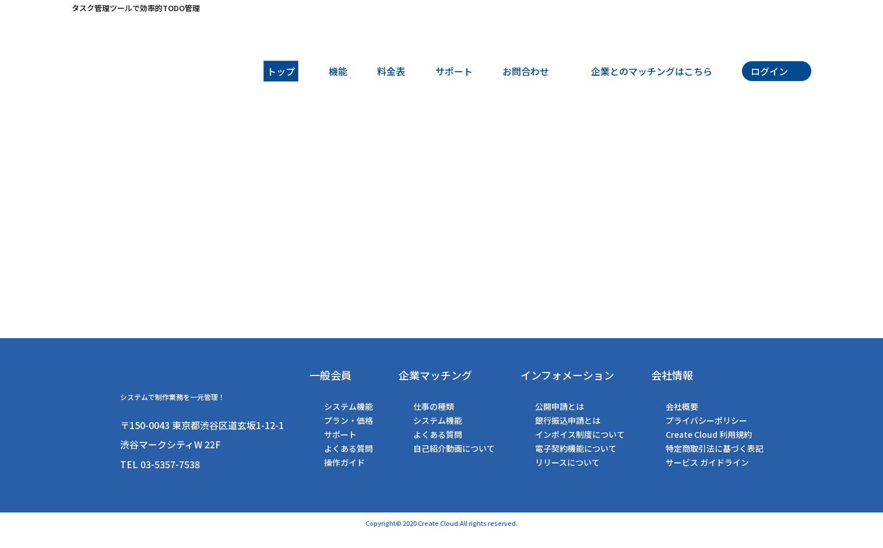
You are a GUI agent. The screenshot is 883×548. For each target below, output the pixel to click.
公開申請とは (559, 406)
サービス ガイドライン (707, 462)
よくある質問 (348, 448)
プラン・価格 (348, 420)
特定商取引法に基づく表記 (715, 448)
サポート (340, 434)
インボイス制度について (580, 434)
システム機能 (348, 406)
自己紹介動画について (454, 448)
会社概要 (682, 406)
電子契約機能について (576, 448)
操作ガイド (344, 462)
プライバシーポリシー (706, 420)
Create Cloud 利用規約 (709, 434)
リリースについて (567, 462)
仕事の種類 (433, 406)
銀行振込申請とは (567, 420)
